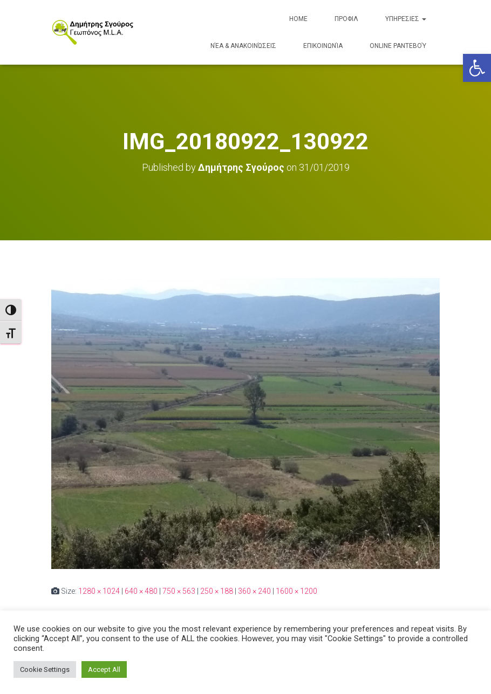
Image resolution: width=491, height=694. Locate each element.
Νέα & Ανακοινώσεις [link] (243, 46)
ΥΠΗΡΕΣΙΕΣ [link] (405, 19)
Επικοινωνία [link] (323, 46)
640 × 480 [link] (141, 590)
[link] (477, 68)
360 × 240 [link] (254, 590)
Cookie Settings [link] (45, 669)
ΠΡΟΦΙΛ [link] (346, 19)
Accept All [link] (104, 669)
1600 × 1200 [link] (296, 590)
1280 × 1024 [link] (99, 590)
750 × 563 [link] (178, 590)
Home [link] (298, 19)
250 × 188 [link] (216, 590)
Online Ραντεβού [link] (398, 46)
